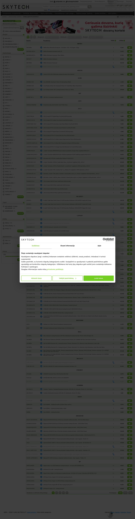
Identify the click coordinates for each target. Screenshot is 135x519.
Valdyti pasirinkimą (67, 278)
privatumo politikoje (55, 269)
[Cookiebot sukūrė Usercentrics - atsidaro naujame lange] (104, 239)
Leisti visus (98, 278)
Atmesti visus (36, 278)
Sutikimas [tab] (35, 246)
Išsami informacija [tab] (67, 246)
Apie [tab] (99, 246)
